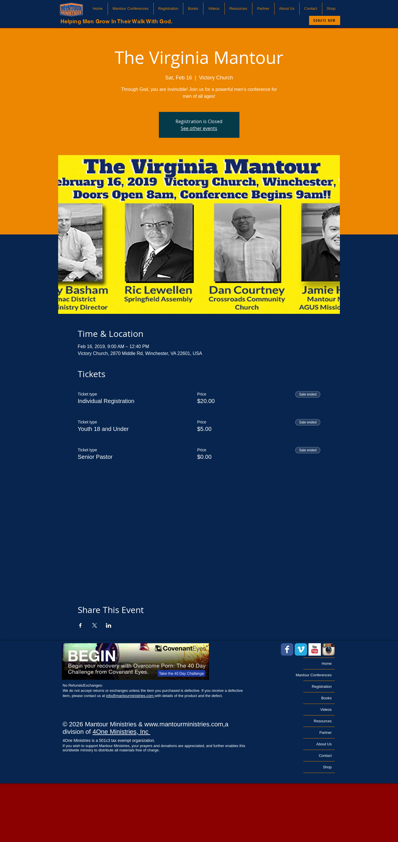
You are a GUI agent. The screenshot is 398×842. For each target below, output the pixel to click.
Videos (326, 709)
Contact (325, 755)
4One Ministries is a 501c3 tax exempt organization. (109, 740)
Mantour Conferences (317, 675)
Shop (327, 767)
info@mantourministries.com (130, 696)
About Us (324, 744)
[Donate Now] (324, 20)
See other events (199, 128)
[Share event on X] (94, 625)
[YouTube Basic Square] (315, 649)
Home (327, 663)
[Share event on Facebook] (80, 625)
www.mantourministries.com (183, 724)
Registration (322, 686)
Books (326, 698)
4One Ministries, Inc (121, 731)
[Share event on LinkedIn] (108, 625)
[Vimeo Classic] (301, 649)
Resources (323, 721)
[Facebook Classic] (287, 649)
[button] (130, 9)
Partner (325, 732)
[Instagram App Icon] (328, 649)
